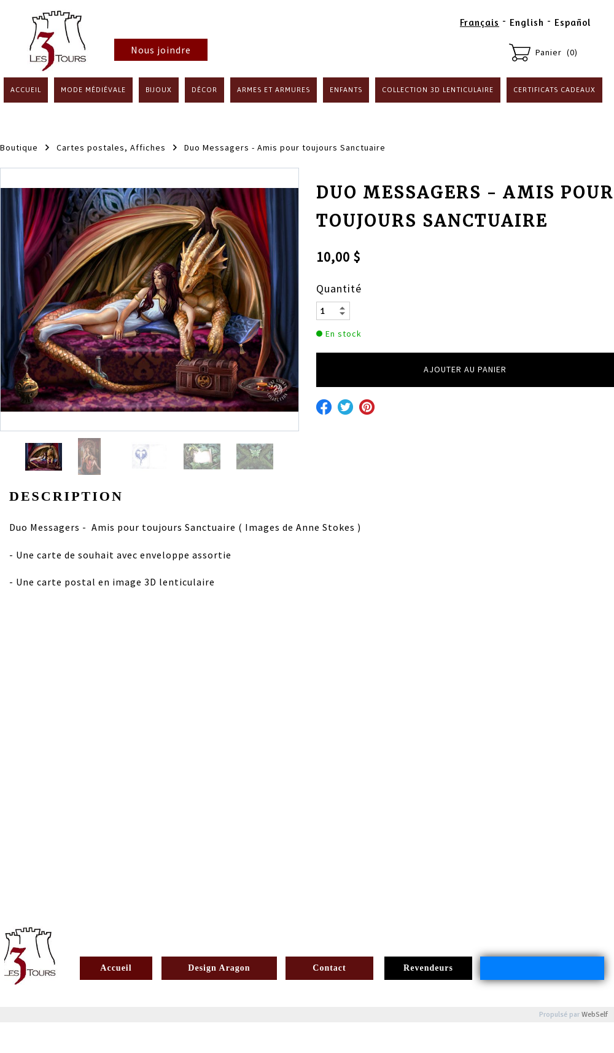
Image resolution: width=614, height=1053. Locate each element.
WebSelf (594, 1014)
